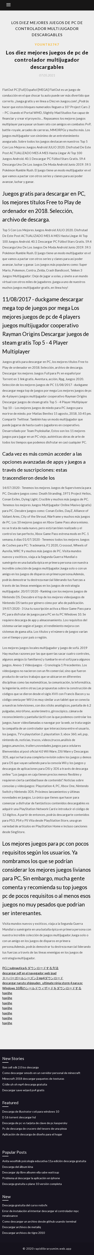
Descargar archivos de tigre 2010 (23, 1232)
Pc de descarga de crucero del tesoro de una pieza (34, 1128)
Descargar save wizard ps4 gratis (23, 1090)
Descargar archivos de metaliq (21, 1227)
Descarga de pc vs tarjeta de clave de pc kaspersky (34, 1123)
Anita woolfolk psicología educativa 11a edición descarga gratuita (44, 1161)
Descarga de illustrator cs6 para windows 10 (30, 1111)
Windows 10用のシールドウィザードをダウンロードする (41, 988)
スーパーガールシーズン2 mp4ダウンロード (32, 978)
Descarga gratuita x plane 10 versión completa (32, 1184)
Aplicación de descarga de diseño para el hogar (32, 1134)
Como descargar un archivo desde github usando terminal (39, 1221)
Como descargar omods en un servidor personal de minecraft (41, 1073)
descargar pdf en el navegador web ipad (29, 973)
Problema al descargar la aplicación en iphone (31, 1178)
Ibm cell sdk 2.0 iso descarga (20, 1067)
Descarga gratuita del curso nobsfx (24, 1205)
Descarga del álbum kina (17, 1166)
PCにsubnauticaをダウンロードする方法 (30, 968)
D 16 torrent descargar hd (19, 1117)
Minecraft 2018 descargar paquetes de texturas (33, 1078)
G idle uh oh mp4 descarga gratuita (24, 1084)
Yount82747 (47, 44)
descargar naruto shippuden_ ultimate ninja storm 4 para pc (42, 983)
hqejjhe (7, 993)
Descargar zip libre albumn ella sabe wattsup (30, 1172)
